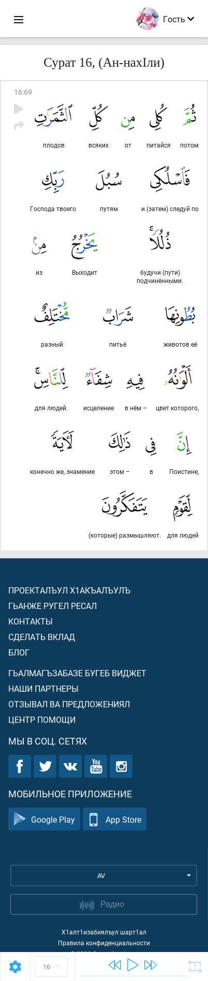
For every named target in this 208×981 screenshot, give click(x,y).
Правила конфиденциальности (104, 943)
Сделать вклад (41, 636)
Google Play (44, 819)
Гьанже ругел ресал (52, 605)
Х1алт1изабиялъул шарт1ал (104, 932)
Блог (18, 652)
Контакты (30, 621)
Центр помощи (42, 719)
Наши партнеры (43, 688)
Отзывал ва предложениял (69, 703)
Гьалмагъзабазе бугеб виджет (77, 672)
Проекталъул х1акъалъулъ (69, 590)
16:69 (23, 92)
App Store (114, 819)
